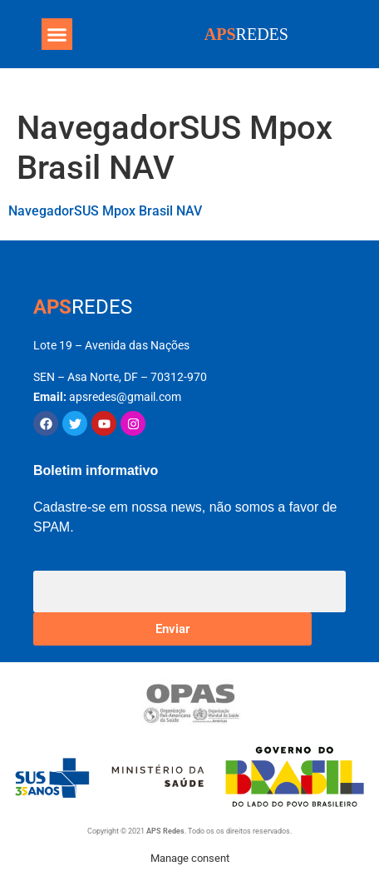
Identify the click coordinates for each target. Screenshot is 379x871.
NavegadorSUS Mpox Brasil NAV (105, 211)
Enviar (172, 628)
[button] (57, 34)
